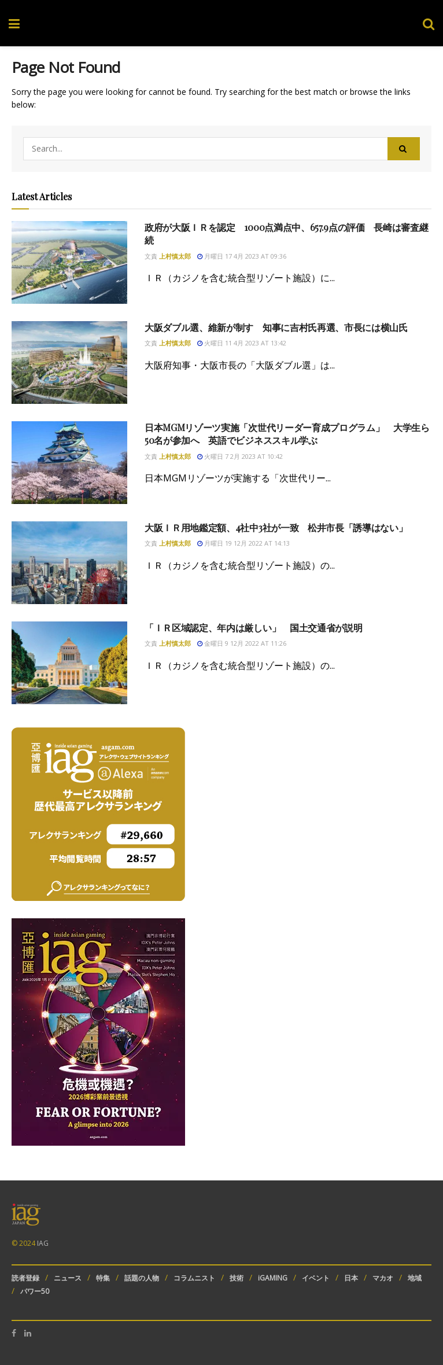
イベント (316, 1278)
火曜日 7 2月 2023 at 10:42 (240, 456)
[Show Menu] (14, 23)
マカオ (382, 1278)
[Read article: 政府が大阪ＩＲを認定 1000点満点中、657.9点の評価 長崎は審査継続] (69, 262)
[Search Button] (428, 23)
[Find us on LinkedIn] (27, 1333)
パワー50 (34, 1291)
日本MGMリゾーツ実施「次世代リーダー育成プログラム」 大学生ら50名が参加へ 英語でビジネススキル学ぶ (287, 433)
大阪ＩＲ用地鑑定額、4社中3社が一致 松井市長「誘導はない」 (276, 527)
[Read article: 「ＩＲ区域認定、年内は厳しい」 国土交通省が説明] (69, 662)
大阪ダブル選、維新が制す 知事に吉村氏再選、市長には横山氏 (276, 327)
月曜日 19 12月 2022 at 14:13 (243, 543)
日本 (351, 1278)
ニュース (68, 1278)
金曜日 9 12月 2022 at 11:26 (241, 643)
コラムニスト (194, 1278)
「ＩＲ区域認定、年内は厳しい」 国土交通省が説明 (253, 627)
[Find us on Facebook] (14, 1333)
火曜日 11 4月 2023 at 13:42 (241, 343)
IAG (43, 1243)
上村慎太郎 (175, 256)
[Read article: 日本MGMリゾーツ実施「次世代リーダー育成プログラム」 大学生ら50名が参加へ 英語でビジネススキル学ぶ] (69, 462)
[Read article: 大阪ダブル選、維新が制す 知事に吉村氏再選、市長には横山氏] (69, 362)
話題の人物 (141, 1278)
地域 (415, 1278)
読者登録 (25, 1278)
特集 (103, 1278)
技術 (236, 1278)
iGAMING (272, 1278)
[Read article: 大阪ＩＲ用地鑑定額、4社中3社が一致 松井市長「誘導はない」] (69, 562)
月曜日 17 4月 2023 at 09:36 (241, 256)
